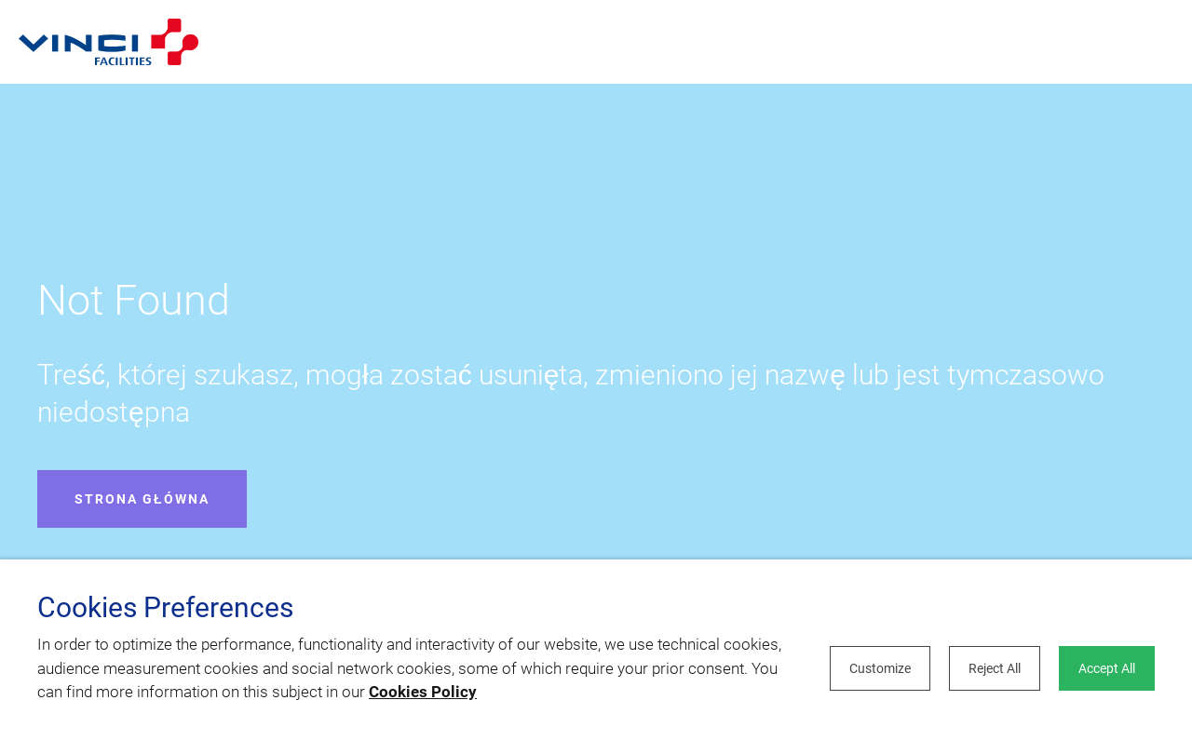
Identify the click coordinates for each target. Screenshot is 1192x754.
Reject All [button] (994, 668)
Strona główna (142, 498)
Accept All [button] (1106, 668)
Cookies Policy (423, 691)
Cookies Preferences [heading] (165, 608)
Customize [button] (880, 668)
